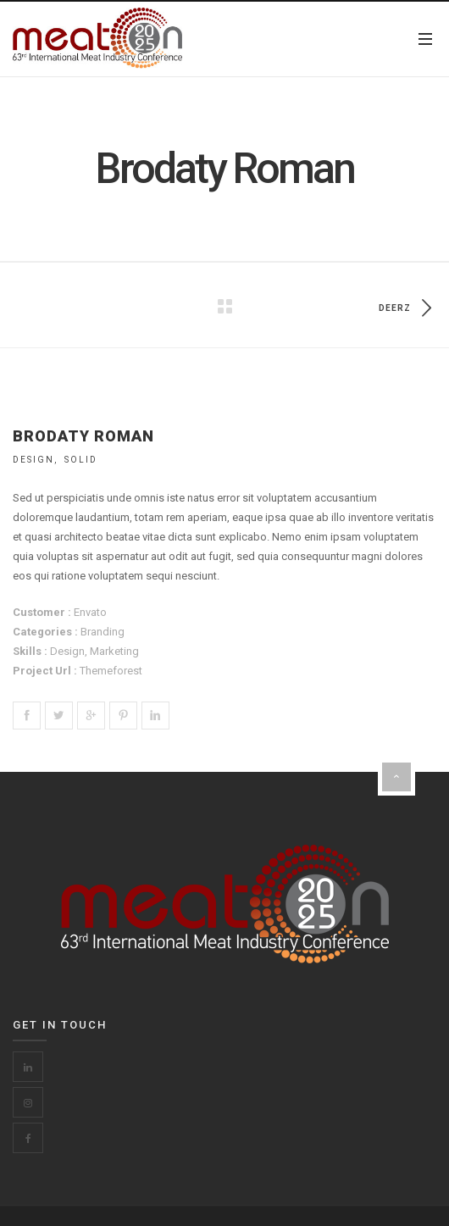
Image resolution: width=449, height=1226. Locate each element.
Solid (80, 459)
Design (33, 459)
